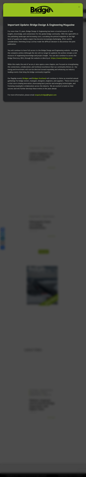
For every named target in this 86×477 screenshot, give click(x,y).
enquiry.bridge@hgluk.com (46, 95)
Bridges (26, 78)
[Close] (79, 7)
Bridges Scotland (39, 78)
